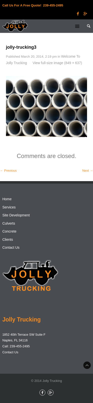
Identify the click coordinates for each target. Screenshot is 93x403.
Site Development (16, 215)
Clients (7, 240)
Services (9, 207)
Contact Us (10, 247)
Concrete (9, 231)
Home (6, 199)
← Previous (8, 170)
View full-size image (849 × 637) (57, 63)
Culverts (8, 223)
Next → (87, 170)
